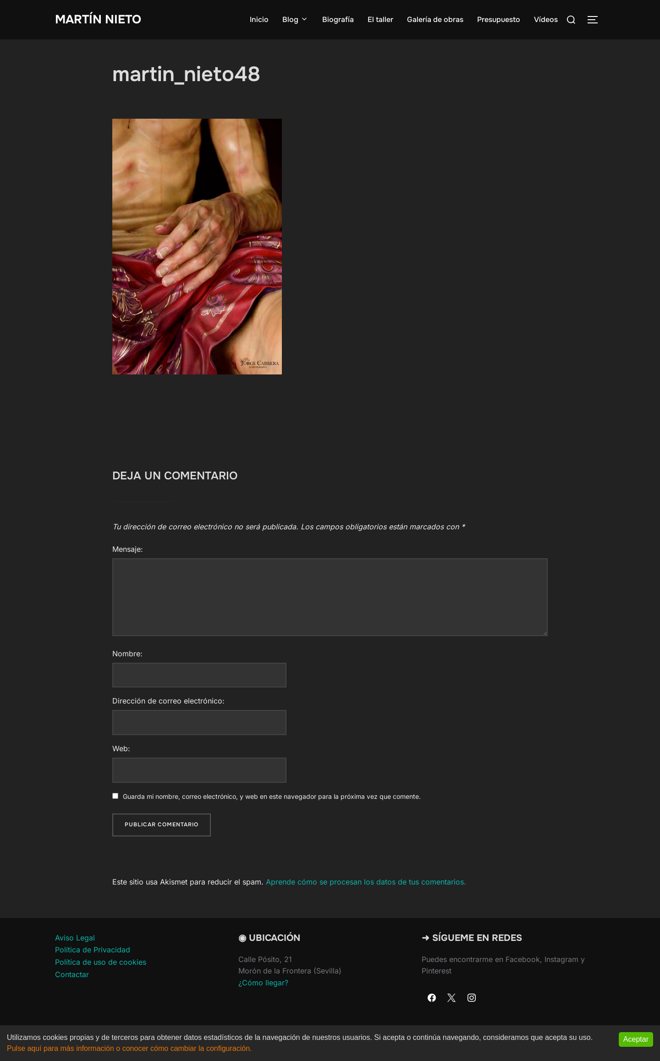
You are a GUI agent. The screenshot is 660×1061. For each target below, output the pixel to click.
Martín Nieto (98, 19)
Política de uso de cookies (100, 962)
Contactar (72, 974)
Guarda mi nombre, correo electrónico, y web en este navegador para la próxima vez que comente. (272, 796)
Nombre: (127, 653)
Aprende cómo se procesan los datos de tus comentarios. (366, 881)
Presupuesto (498, 19)
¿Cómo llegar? (263, 982)
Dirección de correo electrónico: (168, 700)
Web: (121, 748)
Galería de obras (435, 19)
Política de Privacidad (92, 949)
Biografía (338, 19)
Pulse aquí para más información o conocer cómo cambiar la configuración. (129, 1049)
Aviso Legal (75, 937)
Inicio (259, 19)
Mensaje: (127, 549)
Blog (295, 19)
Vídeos (546, 19)
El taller (380, 19)
